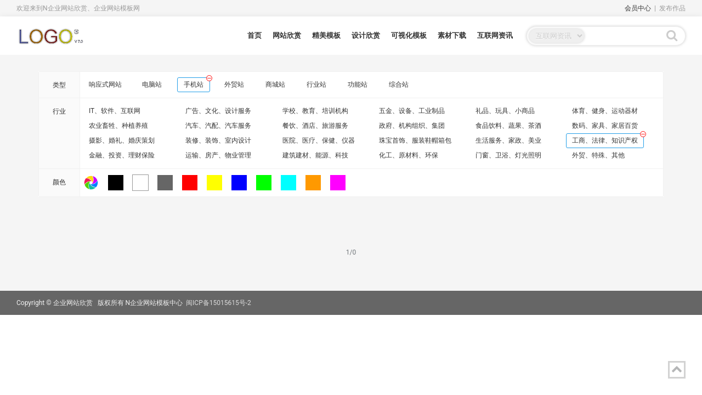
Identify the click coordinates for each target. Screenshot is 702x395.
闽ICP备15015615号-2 (218, 303)
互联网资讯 (495, 35)
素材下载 (452, 35)
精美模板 (326, 35)
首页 (254, 35)
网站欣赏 (287, 35)
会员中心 (638, 8)
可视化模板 (409, 35)
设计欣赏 (366, 35)
